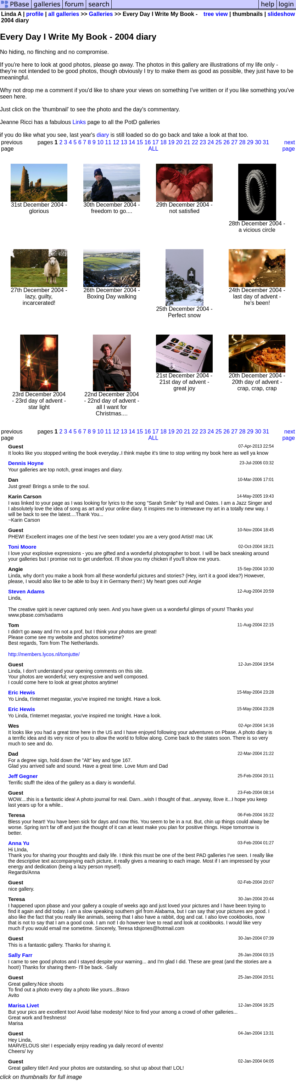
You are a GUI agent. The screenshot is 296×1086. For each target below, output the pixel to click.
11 (108, 142)
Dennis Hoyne (26, 463)
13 (124, 142)
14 (132, 142)
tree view (215, 14)
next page (288, 145)
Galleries (101, 14)
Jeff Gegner (23, 776)
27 (234, 142)
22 (195, 142)
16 (148, 142)
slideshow (281, 14)
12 (116, 142)
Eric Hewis (21, 692)
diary (103, 135)
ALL (153, 149)
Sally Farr (20, 955)
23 (203, 142)
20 (179, 142)
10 (100, 142)
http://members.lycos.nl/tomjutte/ (44, 654)
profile (35, 14)
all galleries (63, 14)
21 (187, 142)
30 (258, 142)
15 (139, 142)
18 (163, 142)
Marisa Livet (23, 1005)
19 (171, 142)
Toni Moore (22, 547)
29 (250, 142)
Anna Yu (18, 843)
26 (226, 142)
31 (266, 142)
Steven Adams (26, 591)
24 (211, 142)
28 (242, 142)
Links (79, 122)
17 (155, 142)
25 (219, 142)
